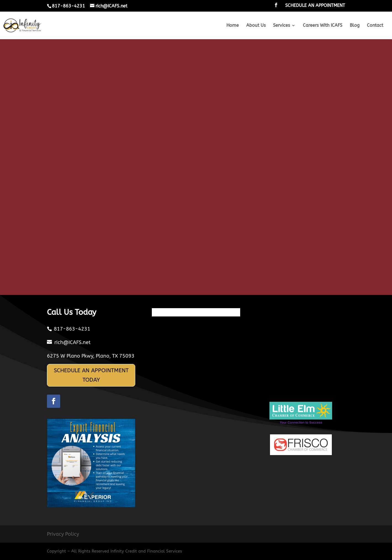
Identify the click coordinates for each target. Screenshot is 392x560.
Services (281, 25)
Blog (354, 25)
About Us (256, 25)
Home (232, 25)
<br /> (196, 170)
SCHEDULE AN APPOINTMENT (315, 5)
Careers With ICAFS (322, 25)
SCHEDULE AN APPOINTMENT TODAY (91, 375)
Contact (375, 25)
